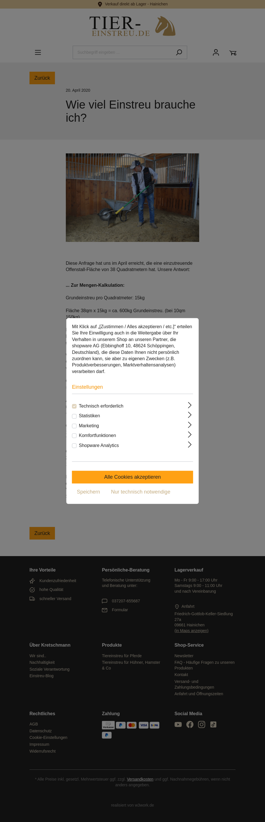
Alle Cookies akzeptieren (132, 477)
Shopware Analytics (99, 445)
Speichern (88, 492)
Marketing (89, 425)
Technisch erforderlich (101, 406)
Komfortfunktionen (97, 435)
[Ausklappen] (190, 405)
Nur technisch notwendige (140, 492)
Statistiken (89, 416)
